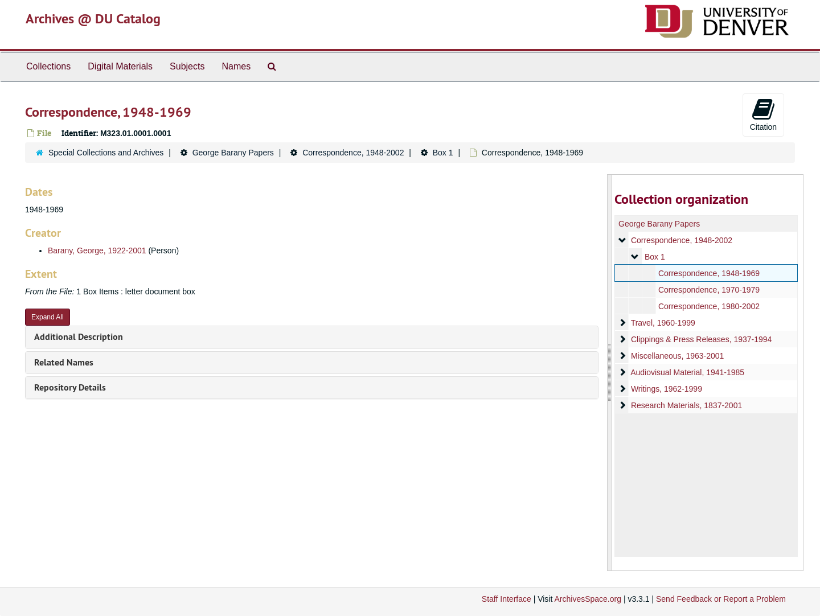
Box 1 (443, 152)
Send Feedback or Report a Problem (721, 598)
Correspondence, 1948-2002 (353, 152)
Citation (763, 114)
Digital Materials (120, 66)
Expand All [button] (47, 317)
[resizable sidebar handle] (610, 372)
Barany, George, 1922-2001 (97, 250)
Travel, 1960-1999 (662, 322)
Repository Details (70, 387)
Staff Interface (506, 598)
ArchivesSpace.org (587, 598)
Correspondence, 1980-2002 (708, 306)
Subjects (187, 66)
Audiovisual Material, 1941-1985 (687, 372)
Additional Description (78, 337)
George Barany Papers (233, 152)
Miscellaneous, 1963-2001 (676, 355)
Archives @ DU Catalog (93, 18)
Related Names (63, 362)
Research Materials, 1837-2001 (685, 405)
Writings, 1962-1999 (666, 388)
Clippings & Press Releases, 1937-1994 (700, 339)
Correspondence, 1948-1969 (708, 273)
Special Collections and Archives (105, 152)
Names (236, 66)
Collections (48, 66)
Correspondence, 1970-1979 (708, 289)
